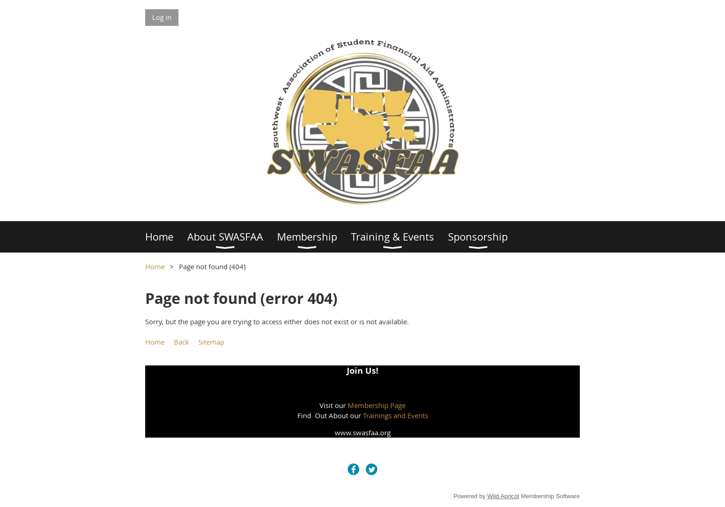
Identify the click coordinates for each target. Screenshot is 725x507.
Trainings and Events (395, 415)
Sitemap (211, 341)
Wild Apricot (503, 496)
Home (155, 266)
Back (181, 341)
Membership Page (377, 405)
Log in (162, 17)
